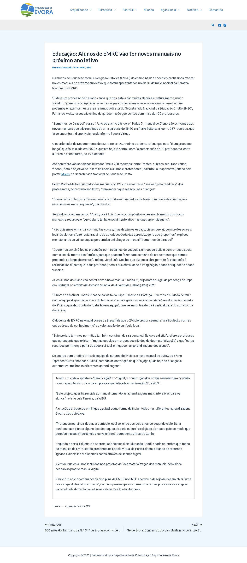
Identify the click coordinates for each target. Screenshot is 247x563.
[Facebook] (219, 25)
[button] (213, 25)
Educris (66, 174)
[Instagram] (224, 25)
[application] (94, 10)
